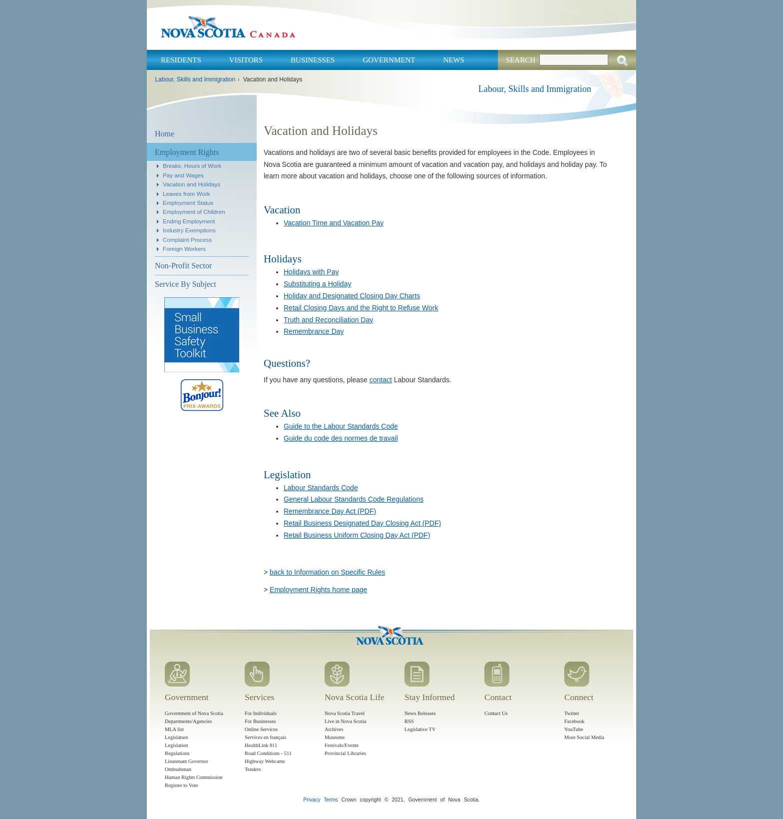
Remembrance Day (314, 331)
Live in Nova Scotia (345, 721)
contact (381, 380)
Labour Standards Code (321, 488)
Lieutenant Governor (186, 761)
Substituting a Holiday (317, 284)
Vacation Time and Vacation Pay (334, 223)
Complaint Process (187, 239)
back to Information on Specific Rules (327, 572)
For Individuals (261, 713)
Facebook (574, 721)
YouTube (573, 729)
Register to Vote (181, 785)
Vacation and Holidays (191, 184)
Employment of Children (194, 211)
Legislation (176, 745)
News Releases (420, 713)
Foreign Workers (184, 248)
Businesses (313, 60)
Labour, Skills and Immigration (195, 79)
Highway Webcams (265, 761)
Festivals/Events (342, 745)
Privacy (311, 800)
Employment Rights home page (318, 590)
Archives (334, 729)
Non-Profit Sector (183, 265)
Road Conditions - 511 (268, 753)
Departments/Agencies (188, 721)
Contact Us (495, 713)
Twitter (571, 713)
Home (164, 133)
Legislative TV (419, 729)
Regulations (177, 753)
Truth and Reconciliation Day (328, 320)
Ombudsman (178, 769)
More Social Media (584, 737)
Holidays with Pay (311, 272)
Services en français (265, 737)
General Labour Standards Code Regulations (353, 499)
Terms (331, 800)
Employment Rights (187, 152)
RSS (409, 721)
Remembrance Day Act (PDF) (330, 511)
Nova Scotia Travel (345, 713)
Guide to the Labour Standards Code (341, 426)
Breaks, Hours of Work (192, 165)
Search (520, 60)
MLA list (174, 729)
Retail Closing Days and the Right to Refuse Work (361, 308)
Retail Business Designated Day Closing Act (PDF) (362, 523)
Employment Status (188, 202)
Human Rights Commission (193, 777)
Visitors (246, 60)
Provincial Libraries (345, 753)
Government (389, 60)
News (453, 60)
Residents (181, 60)
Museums (335, 737)
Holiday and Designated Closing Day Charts (352, 296)
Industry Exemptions (189, 230)
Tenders (253, 769)
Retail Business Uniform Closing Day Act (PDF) (357, 535)
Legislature (176, 737)
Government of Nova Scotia (194, 713)
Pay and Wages (183, 175)
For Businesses (260, 721)
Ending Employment (189, 221)
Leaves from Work (186, 193)
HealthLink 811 (261, 745)
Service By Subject (185, 284)
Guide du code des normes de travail (341, 438)
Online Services (261, 729)
